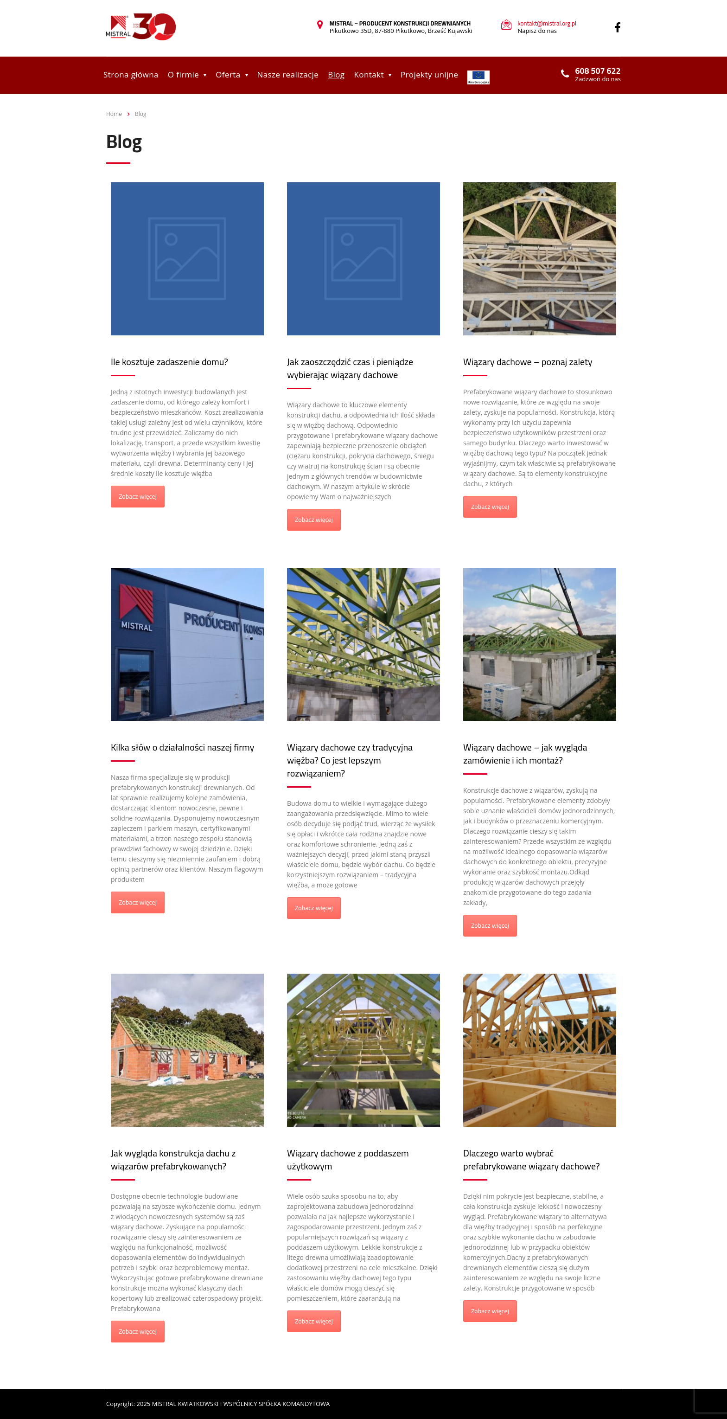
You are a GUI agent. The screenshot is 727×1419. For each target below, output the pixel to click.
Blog (336, 74)
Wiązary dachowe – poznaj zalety (528, 361)
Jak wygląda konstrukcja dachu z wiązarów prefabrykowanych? (173, 1159)
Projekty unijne (430, 74)
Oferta (228, 74)
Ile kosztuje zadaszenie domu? (169, 361)
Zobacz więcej (138, 496)
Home (114, 114)
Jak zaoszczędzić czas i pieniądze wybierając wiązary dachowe (350, 368)
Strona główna (131, 74)
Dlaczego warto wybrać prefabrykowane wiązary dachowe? (531, 1159)
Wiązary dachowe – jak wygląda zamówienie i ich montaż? (525, 753)
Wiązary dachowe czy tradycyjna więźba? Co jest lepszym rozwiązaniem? (350, 760)
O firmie (183, 74)
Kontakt (369, 74)
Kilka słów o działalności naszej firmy (182, 747)
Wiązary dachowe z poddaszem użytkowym (348, 1159)
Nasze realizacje (288, 74)
